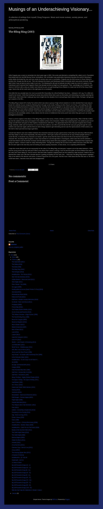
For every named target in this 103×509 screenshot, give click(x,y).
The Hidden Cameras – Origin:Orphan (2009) (25, 314)
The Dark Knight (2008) (18, 435)
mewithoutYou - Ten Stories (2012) (21, 274)
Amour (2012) (16, 450)
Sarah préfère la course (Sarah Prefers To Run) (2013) (27, 289)
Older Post (91, 230)
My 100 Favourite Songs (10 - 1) (21, 465)
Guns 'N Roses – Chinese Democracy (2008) (25, 422)
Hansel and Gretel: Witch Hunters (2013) (23, 387)
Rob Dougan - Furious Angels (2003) (22, 397)
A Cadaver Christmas (18, 455)
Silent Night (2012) (17, 282)
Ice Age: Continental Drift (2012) (21, 364)
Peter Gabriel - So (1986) (19, 284)
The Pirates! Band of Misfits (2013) (22, 309)
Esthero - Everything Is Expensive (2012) (23, 410)
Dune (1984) (15, 420)
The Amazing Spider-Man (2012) (21, 452)
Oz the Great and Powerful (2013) (21, 312)
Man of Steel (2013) (17, 329)
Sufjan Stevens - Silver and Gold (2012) (23, 279)
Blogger (67, 499)
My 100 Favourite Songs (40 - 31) (21, 472)
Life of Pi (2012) (16, 339)
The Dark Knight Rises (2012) (20, 432)
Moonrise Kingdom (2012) (19, 322)
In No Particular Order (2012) (20, 357)
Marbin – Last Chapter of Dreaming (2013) (24, 342)
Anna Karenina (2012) (18, 445)
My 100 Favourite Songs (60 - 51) (21, 477)
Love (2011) (15, 332)
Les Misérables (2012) (18, 344)
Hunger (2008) (16, 367)
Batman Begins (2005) (18, 437)
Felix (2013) (15, 407)
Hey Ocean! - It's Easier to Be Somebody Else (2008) (27, 354)
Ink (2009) (15, 362)
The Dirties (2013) (17, 264)
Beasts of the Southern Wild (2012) (22, 430)
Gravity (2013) (16, 390)
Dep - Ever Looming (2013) (19, 415)
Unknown (14, 244)
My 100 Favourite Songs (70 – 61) (21, 480)
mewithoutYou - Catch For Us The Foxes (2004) (25, 427)
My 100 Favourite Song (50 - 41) (21, 475)
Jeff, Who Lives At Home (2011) (21, 349)
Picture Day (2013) (17, 307)
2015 (12, 255)
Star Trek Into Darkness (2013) (20, 277)
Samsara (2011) (16, 292)
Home (52, 230)
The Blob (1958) (16, 267)
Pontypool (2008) (17, 304)
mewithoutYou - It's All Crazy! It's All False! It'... (25, 359)
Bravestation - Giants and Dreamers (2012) (24, 395)
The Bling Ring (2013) (18, 269)
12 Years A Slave (16, 462)
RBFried (54, 499)
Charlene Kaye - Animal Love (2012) (22, 447)
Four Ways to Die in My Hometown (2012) (24, 405)
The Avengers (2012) (18, 272)
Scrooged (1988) (16, 287)
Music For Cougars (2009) (19, 319)
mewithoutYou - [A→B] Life (19, 457)
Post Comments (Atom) (23, 233)
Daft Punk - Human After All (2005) (22, 372)
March (14, 257)
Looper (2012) (16, 334)
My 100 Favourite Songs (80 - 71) (21, 482)
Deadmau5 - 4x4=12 (17, 460)
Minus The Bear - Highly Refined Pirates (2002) (25, 377)
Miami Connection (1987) (19, 327)
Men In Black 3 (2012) (18, 324)
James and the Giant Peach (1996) (22, 352)
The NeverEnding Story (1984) (20, 317)
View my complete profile (16, 247)
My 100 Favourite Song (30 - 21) (21, 470)
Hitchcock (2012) (16, 392)
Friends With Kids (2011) (19, 402)
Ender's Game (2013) (18, 417)
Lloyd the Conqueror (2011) (20, 337)
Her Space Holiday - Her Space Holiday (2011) (25, 379)
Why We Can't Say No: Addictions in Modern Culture (27, 490)
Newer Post (12, 230)
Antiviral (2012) (16, 442)
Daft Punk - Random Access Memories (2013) (25, 299)
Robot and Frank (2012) (18, 297)
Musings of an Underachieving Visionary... (50, 9)
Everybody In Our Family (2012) (21, 412)
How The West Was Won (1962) (21, 370)
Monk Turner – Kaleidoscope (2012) (22, 347)
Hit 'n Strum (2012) (17, 385)
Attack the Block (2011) (18, 440)
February (15, 259)
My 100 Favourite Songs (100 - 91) (22, 487)
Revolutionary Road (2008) (19, 294)
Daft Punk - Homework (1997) (20, 374)
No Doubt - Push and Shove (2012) (22, 302)
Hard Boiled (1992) (17, 382)
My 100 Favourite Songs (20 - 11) (21, 467)
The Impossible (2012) (18, 262)
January (14, 493)
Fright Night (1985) (17, 400)
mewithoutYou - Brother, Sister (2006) (22, 425)
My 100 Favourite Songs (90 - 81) (21, 485)
